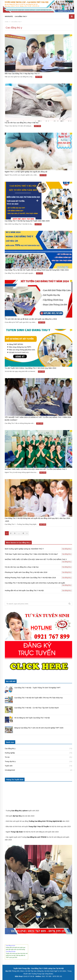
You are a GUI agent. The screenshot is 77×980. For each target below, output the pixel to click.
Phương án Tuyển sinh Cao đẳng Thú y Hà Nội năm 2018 (26, 572)
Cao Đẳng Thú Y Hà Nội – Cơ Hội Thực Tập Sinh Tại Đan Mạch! (36, 708)
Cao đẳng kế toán (10, 951)
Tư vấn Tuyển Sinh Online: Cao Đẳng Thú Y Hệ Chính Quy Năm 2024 (30, 368)
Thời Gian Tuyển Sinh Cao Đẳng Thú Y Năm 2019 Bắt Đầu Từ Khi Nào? (31, 554)
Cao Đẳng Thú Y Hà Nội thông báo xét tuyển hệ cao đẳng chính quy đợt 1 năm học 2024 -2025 (37, 519)
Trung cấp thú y (10, 761)
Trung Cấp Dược (17, 832)
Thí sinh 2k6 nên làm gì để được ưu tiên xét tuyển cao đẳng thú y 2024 (31, 319)
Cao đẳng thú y (66, 549)
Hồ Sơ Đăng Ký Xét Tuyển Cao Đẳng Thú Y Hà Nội (32, 718)
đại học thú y (17, 816)
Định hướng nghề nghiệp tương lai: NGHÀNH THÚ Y (24, 549)
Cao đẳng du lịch (10, 945)
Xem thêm (39, 77)
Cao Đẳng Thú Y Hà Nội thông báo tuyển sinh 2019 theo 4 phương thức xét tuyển (35, 583)
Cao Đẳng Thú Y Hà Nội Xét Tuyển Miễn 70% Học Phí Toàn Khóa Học (38, 698)
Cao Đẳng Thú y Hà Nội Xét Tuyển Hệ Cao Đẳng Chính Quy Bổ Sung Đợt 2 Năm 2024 (37, 270)
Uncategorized (10, 770)
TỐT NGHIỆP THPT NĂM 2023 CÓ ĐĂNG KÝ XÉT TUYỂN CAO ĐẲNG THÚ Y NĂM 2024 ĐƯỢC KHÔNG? (38, 418)
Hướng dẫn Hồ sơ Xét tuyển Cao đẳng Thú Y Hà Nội (24, 591)
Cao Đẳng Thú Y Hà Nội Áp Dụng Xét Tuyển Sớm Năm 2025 (27, 221)
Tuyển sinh (8, 766)
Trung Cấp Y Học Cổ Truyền (39, 826)
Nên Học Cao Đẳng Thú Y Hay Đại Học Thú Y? (22, 73)
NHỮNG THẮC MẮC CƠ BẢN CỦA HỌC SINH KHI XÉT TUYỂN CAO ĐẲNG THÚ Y (36, 469)
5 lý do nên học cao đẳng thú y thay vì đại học (22, 123)
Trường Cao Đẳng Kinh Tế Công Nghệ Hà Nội (45, 821)
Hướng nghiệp (10, 753)
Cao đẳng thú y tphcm (19, 811)
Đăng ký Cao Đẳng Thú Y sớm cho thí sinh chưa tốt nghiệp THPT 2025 (38, 728)
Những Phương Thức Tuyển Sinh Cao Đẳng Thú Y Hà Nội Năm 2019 (30, 578)
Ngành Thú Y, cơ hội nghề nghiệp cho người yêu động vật (26, 172)
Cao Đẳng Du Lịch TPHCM (36, 837)
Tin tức (7, 757)
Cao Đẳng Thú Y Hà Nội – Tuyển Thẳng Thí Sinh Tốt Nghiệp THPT (37, 688)
